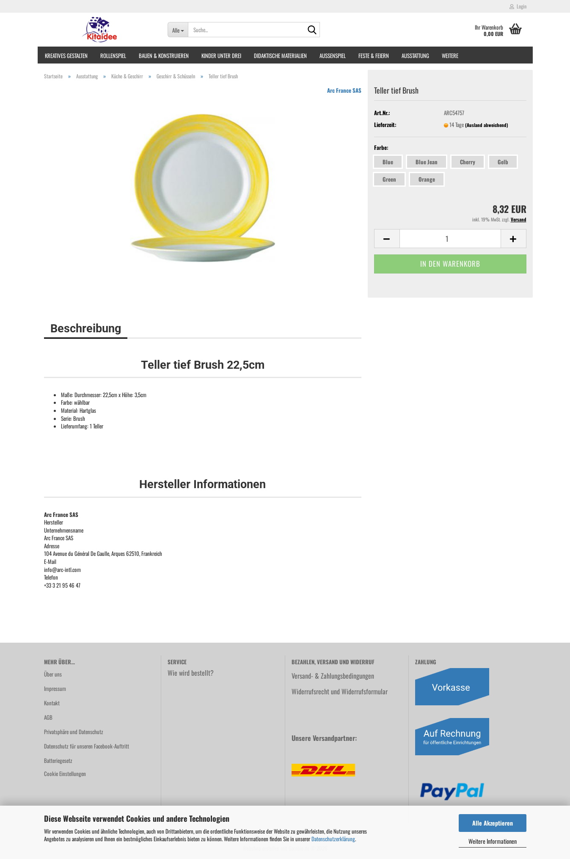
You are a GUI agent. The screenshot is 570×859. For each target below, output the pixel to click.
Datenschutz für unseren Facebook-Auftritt (86, 746)
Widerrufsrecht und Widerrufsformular (340, 691)
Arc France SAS (344, 90)
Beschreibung (85, 328)
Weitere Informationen (492, 841)
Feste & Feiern (373, 55)
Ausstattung (415, 55)
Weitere (450, 55)
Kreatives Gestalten (66, 55)
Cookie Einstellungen (65, 773)
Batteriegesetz (58, 760)
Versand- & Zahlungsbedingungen (333, 676)
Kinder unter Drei (221, 55)
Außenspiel (332, 55)
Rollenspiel (113, 55)
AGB (48, 717)
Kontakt (52, 703)
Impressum (55, 688)
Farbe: (381, 148)
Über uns (53, 674)
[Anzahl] (450, 238)
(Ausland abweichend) (486, 125)
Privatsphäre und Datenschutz (73, 731)
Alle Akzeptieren (492, 822)
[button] (386, 238)
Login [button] (517, 6)
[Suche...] (178, 29)
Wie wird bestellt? (191, 673)
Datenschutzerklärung (333, 838)
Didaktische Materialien (280, 55)
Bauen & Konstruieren (164, 55)
